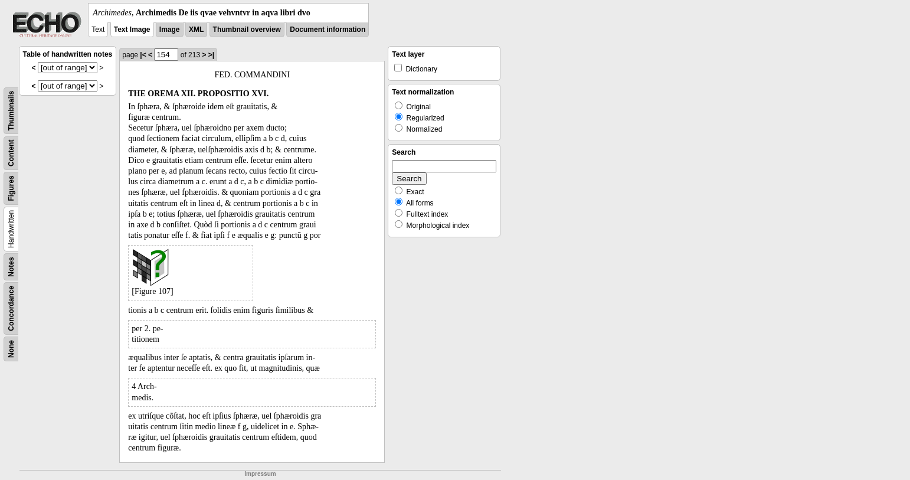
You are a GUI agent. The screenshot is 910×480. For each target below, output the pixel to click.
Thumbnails (11, 110)
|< (143, 55)
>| (211, 55)
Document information (327, 29)
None (11, 349)
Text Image (132, 29)
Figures (11, 188)
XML (196, 29)
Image (169, 29)
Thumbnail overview (247, 29)
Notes (11, 266)
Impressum (260, 474)
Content (11, 153)
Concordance (11, 308)
